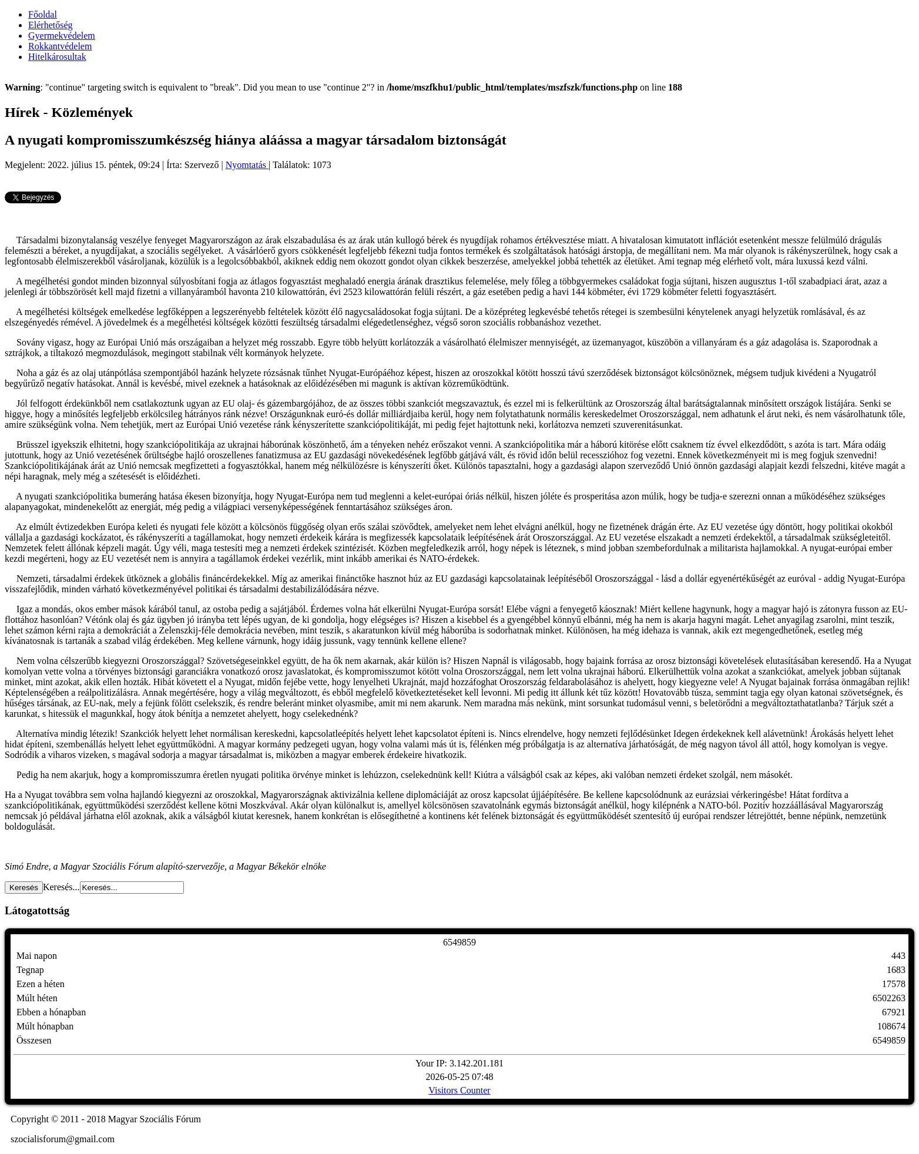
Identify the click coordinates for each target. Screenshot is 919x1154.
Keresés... (61, 887)
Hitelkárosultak (57, 57)
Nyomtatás (247, 165)
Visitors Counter (459, 1090)
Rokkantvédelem (60, 46)
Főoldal (42, 14)
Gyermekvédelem (61, 36)
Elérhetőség (50, 25)
